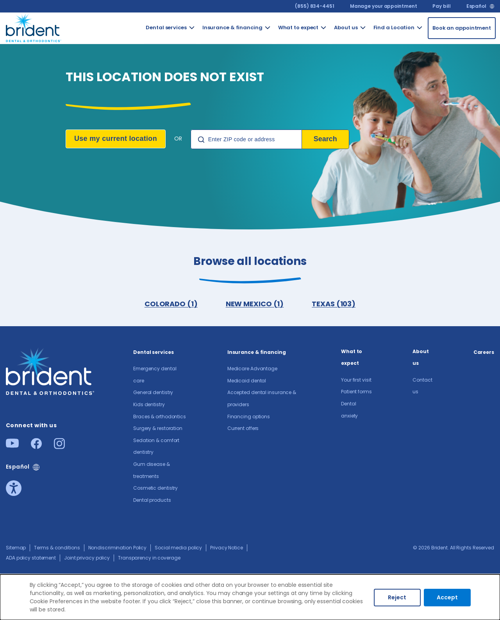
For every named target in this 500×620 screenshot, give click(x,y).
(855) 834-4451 (314, 6)
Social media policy (178, 547)
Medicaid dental (246, 380)
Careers (483, 352)
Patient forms (356, 391)
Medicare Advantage (252, 368)
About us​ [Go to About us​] (345, 27)
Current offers (243, 428)
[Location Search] (246, 139)
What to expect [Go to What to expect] (298, 27)
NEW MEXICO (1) (255, 304)
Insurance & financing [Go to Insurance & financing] (232, 27)
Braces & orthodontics (159, 416)
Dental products (152, 500)
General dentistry (153, 392)
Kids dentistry (149, 404)
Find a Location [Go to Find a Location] (394, 27)
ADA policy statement (31, 557)
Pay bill (441, 6)
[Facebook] (36, 446)
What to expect (351, 357)
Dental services (153, 352)
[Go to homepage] (34, 26)
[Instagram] (59, 446)
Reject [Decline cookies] (397, 597)
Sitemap (16, 547)
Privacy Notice (226, 547)
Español (476, 6)
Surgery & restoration (157, 428)
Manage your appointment (383, 6)
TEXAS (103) (333, 304)
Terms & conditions (57, 547)
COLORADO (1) (171, 304)
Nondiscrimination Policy (117, 547)
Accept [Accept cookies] (447, 597)
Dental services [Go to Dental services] (166, 27)
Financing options (248, 416)
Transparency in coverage (149, 557)
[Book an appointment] (462, 28)
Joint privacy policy (87, 557)
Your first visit (356, 380)
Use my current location (115, 138)
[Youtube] (12, 445)
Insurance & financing (256, 352)
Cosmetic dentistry (155, 488)
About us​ (420, 357)
